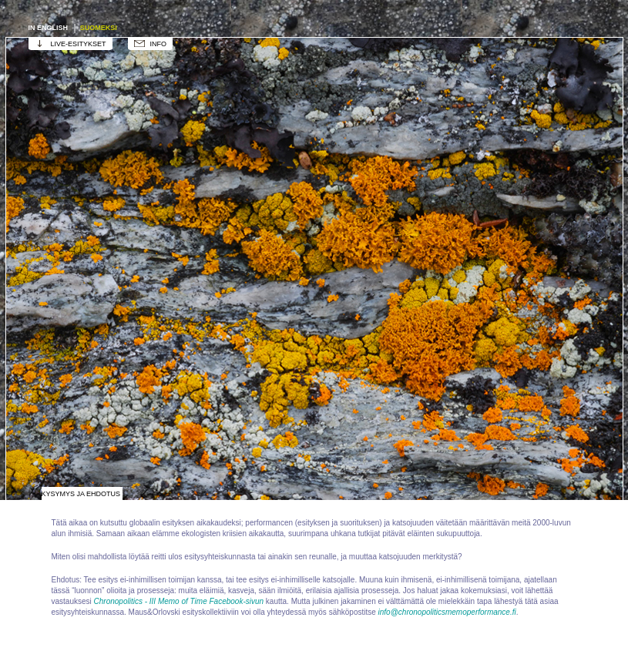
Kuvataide (391, 95)
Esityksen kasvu (237, 211)
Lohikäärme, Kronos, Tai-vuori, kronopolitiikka (83, 326)
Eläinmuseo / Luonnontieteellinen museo (545, 211)
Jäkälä (391, 326)
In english (49, 28)
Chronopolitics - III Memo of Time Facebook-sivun (179, 601)
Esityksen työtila (237, 95)
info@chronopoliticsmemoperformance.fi (447, 612)
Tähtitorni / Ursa (83, 211)
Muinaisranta (83, 442)
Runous (545, 442)
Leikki (237, 326)
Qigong (237, 442)
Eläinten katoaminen (391, 211)
